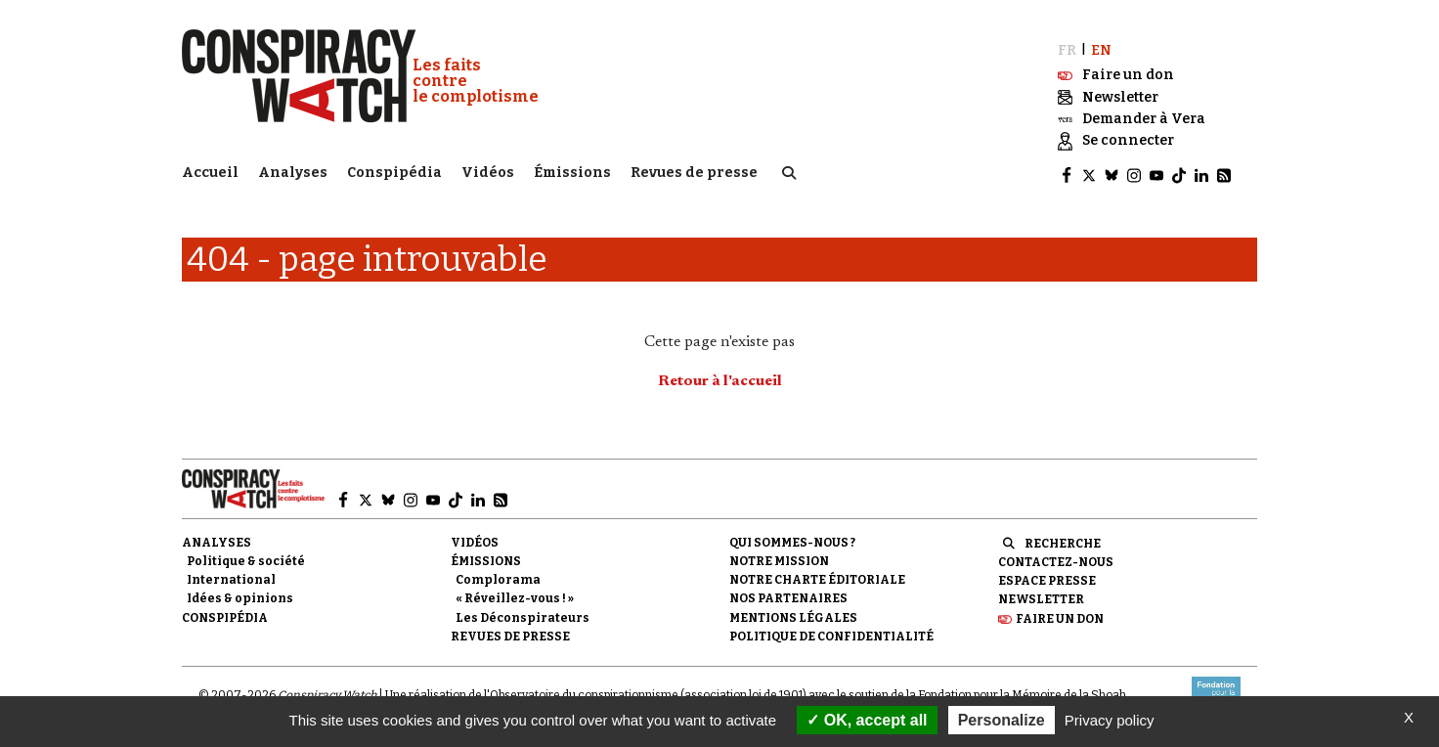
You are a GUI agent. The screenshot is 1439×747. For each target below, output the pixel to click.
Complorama (498, 577)
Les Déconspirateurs (522, 614)
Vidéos (487, 171)
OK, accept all (867, 720)
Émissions (572, 171)
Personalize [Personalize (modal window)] (1001, 720)
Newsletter (1041, 596)
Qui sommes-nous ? (792, 540)
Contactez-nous (1055, 559)
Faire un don (1060, 615)
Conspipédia (394, 171)
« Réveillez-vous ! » (515, 595)
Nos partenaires (788, 595)
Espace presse (1047, 578)
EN (1101, 46)
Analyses (292, 171)
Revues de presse (694, 171)
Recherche (1063, 541)
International (231, 577)
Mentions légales (793, 614)
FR (1067, 46)
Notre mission (779, 558)
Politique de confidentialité (831, 633)
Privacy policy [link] (1110, 720)
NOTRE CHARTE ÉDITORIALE (817, 577)
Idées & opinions (240, 595)
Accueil (210, 171)
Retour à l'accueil (720, 378)
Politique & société (246, 558)
